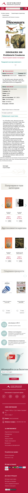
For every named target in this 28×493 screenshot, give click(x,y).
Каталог (7, 436)
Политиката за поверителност (16, 374)
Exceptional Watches (19, 213)
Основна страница (5, 13)
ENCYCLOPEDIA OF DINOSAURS (21, 302)
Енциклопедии (5, 15)
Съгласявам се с (12, 374)
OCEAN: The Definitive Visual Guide (7, 302)
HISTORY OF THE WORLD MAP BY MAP (19, 253)
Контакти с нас (9, 457)
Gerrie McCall (9, 73)
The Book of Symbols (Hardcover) (8, 213)
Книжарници (8, 434)
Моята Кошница (9, 455)
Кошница (25, 9)
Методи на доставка (10, 479)
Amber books (13, 75)
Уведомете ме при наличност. (11, 62)
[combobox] (14, 8)
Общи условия (9, 438)
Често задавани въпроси (12, 483)
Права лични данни (10, 441)
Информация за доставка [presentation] (10, 116)
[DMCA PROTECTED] (10, 489)
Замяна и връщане (10, 486)
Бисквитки (8, 443)
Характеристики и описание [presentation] (10, 109)
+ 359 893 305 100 (21, 422)
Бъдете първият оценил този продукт (14, 57)
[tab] (14, 109)
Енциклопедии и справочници (18, 13)
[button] (6, 221)
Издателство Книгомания (12, 432)
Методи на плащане (10, 481)
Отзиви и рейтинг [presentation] (7, 113)
